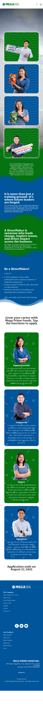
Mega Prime (6, 643)
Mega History (7, 597)
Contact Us (6, 611)
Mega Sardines (7, 635)
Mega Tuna (6, 637)
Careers (5, 608)
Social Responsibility (9, 600)
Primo (5, 648)
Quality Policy (7, 603)
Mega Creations (7, 640)
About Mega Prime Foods (10, 595)
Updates (5, 605)
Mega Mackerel (7, 645)
